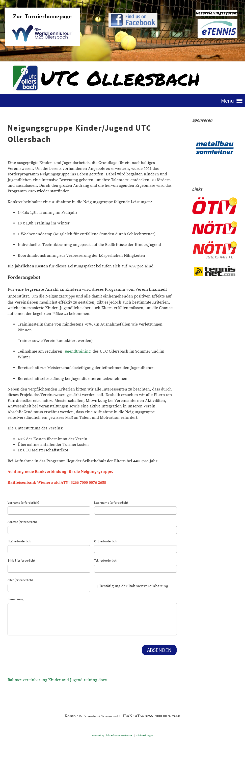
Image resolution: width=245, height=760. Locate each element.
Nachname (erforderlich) (111, 502)
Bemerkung (15, 599)
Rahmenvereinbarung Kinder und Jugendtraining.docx (57, 679)
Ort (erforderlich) (106, 541)
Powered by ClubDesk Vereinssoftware (112, 735)
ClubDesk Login (145, 735)
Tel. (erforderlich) (106, 560)
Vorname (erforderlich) (23, 502)
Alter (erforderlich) (20, 580)
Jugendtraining (77, 351)
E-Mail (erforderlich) (21, 560)
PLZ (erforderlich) (20, 541)
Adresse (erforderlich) (22, 522)
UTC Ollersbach (120, 77)
